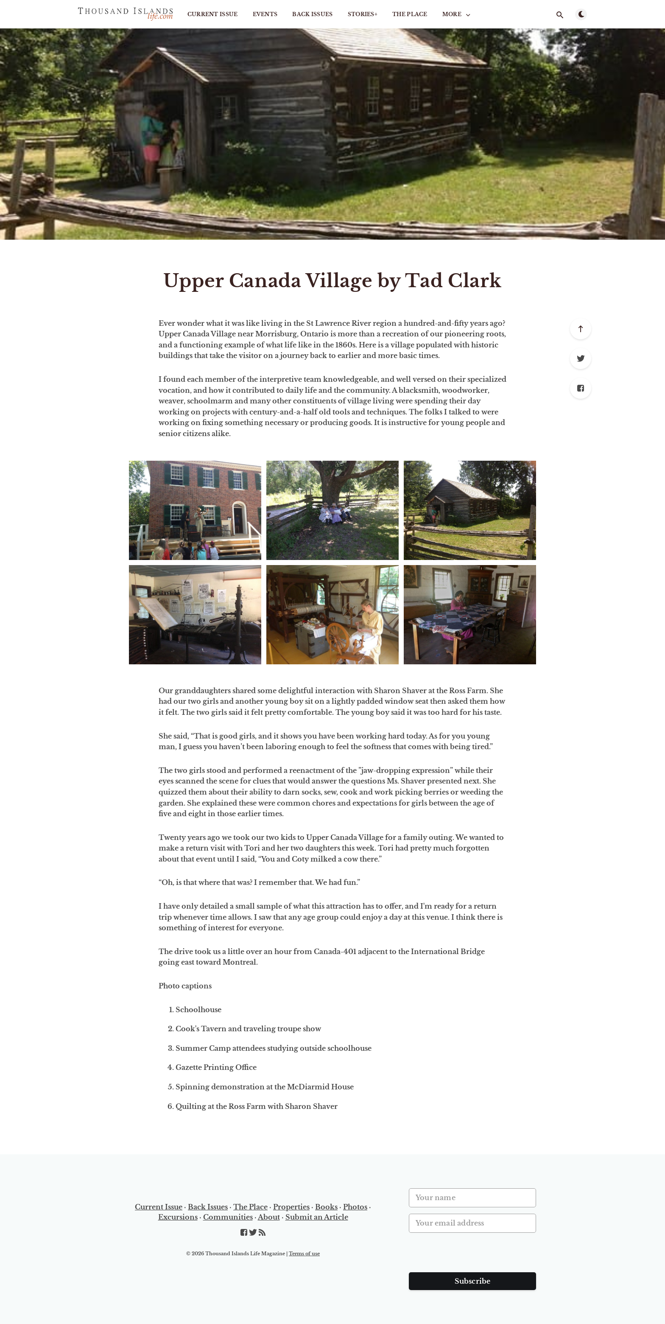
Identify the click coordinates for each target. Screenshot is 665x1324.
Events (265, 14)
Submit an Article (316, 1217)
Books (326, 1207)
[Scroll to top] (580, 328)
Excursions (178, 1217)
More (457, 14)
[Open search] (560, 15)
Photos (355, 1207)
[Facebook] (580, 388)
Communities (228, 1217)
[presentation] (473, 1255)
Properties (291, 1207)
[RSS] (262, 1233)
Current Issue (212, 14)
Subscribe (473, 1281)
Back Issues (312, 14)
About (269, 1217)
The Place (410, 14)
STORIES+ (362, 14)
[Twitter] (580, 358)
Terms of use (304, 1254)
